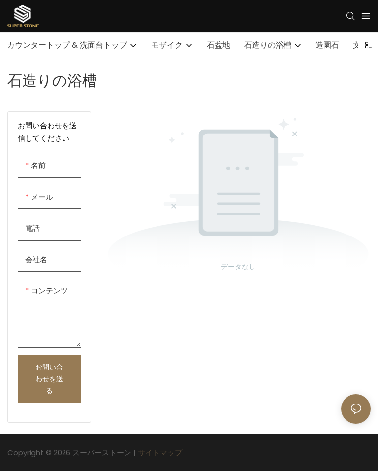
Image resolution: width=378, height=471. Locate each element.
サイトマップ (160, 452)
